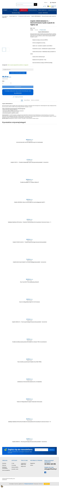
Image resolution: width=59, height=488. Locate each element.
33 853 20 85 (50, 464)
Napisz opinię (43, 29)
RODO (31, 465)
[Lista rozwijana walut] (46, 2)
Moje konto (23, 466)
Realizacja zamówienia (4, 468)
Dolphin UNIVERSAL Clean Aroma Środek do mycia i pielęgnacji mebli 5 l (29, 202)
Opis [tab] (22, 100)
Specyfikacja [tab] (27, 100)
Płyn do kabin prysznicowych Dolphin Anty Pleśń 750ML (29, 361)
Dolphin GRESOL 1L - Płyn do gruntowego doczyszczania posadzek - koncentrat (29, 441)
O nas (13, 463)
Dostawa (4, 463)
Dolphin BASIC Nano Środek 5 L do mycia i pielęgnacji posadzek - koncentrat (29, 262)
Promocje (14, 465)
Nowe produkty (15, 467)
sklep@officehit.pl (50, 469)
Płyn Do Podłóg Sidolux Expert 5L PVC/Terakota (29, 302)
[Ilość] (6, 83)
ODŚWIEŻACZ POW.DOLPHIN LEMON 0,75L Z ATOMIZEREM (29, 381)
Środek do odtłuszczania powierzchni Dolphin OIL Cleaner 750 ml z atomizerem (29, 342)
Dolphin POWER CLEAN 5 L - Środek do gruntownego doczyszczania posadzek (29, 242)
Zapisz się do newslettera (20, 449)
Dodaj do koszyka (18, 86)
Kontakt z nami (15, 469)
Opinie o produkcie (35, 100)
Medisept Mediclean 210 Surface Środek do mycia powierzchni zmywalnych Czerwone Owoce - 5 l (29, 421)
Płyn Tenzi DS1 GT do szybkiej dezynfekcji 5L (29, 282)
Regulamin (32, 463)
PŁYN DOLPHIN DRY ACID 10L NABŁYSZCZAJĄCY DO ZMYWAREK (29, 142)
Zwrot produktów (6, 470)
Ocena (31, 29)
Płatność (4, 465)
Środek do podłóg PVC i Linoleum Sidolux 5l (29, 182)
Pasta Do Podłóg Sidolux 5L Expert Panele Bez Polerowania (29, 401)
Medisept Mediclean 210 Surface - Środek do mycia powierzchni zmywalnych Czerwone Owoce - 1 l (29, 222)
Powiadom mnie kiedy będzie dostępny (18, 72)
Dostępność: (4, 64)
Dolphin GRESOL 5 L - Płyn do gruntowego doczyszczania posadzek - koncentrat (29, 322)
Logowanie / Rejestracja (23, 464)
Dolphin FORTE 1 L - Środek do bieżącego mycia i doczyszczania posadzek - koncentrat (29, 162)
